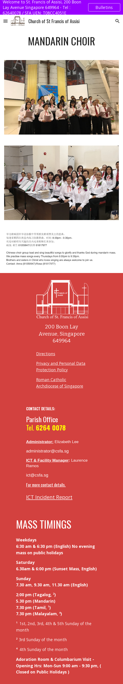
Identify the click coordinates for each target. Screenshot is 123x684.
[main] (61, 41)
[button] (5, 21)
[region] (61, 7)
